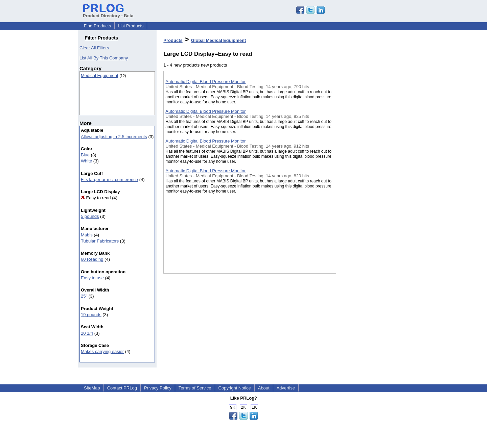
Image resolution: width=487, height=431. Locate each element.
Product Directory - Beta (108, 13)
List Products (130, 25)
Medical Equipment (99, 75)
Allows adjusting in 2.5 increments (114, 136)
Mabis (87, 234)
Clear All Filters (94, 47)
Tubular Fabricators (100, 241)
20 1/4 (87, 333)
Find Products (97, 25)
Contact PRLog (122, 387)
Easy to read (96, 197)
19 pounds (91, 314)
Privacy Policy (157, 387)
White (86, 160)
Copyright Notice (234, 387)
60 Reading (92, 259)
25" (84, 296)
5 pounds (90, 216)
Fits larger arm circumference (109, 179)
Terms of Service (195, 387)
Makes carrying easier (102, 351)
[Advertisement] (370, 175)
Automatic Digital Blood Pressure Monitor (205, 81)
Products (172, 40)
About (264, 387)
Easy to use (92, 277)
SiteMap (92, 387)
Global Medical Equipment (218, 40)
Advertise (286, 387)
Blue (85, 154)
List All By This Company (103, 57)
